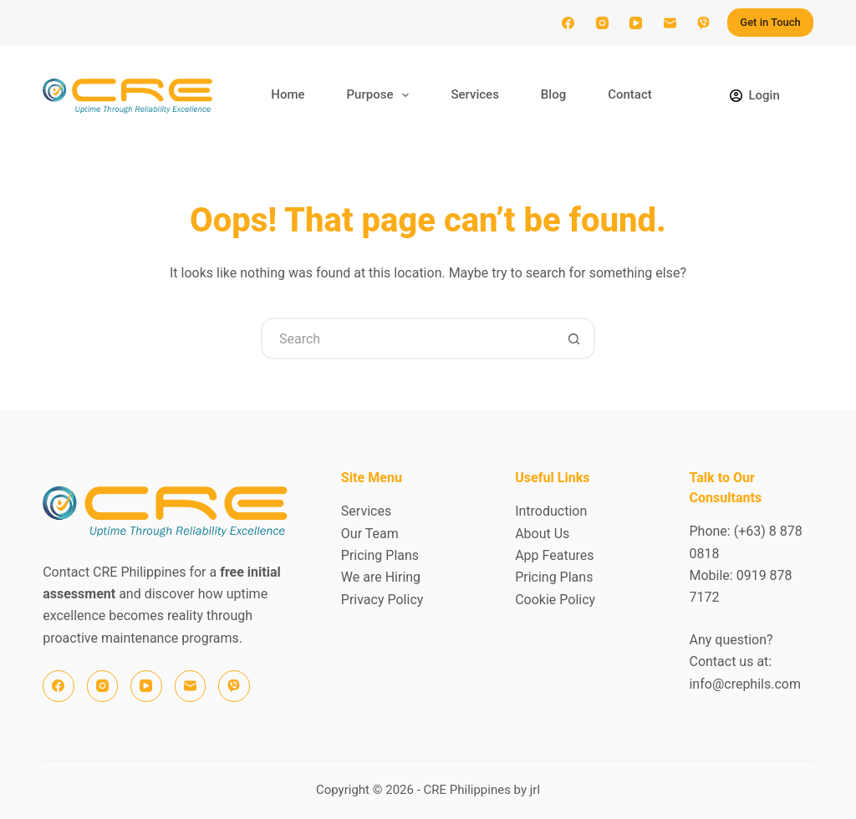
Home (287, 94)
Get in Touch (770, 22)
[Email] (669, 22)
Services (474, 94)
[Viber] (704, 22)
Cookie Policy (555, 600)
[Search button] (574, 338)
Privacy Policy (382, 600)
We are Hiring (380, 577)
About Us (542, 534)
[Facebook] (568, 22)
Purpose (381, 95)
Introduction (551, 511)
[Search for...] (407, 338)
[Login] (755, 95)
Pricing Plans (380, 555)
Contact (630, 94)
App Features (554, 555)
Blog (553, 94)
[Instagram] (602, 22)
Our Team (370, 534)
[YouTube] (636, 22)
